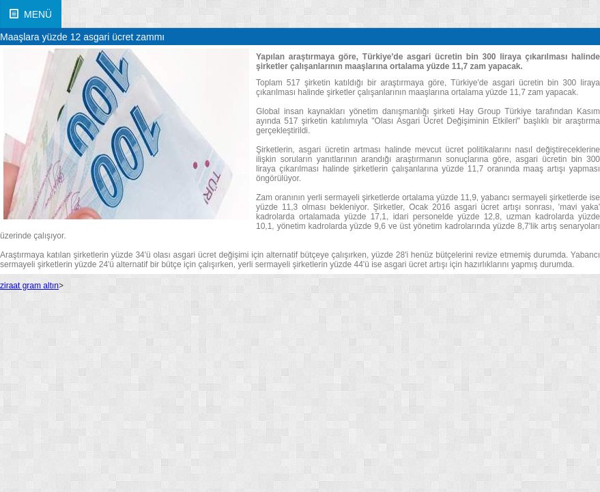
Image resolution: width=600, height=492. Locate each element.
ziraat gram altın (29, 285)
